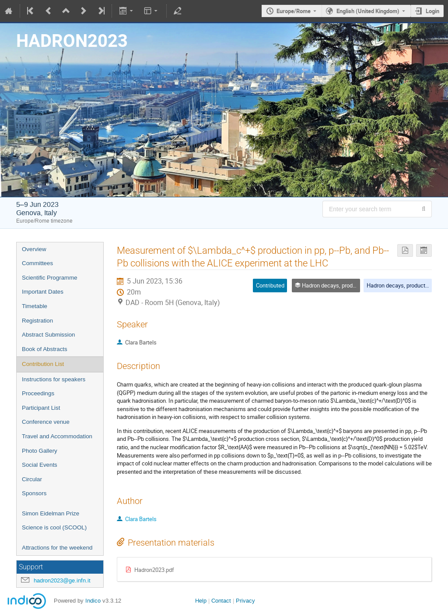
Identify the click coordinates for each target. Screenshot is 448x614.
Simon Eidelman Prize (50, 513)
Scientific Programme (49, 277)
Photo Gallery (39, 450)
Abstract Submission (48, 334)
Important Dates (42, 291)
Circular (32, 479)
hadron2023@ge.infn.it (62, 580)
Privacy (245, 600)
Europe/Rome (293, 11)
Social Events (39, 464)
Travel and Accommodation (57, 436)
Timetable (34, 306)
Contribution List (43, 364)
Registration (37, 320)
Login (432, 11)
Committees (37, 263)
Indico (93, 600)
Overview (34, 249)
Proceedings (38, 393)
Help (200, 600)
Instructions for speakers (53, 379)
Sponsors (34, 493)
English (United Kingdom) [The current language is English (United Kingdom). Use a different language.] (367, 11)
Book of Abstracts (44, 349)
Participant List (41, 408)
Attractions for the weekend (57, 547)
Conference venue (46, 422)
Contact (221, 600)
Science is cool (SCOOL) (54, 527)
